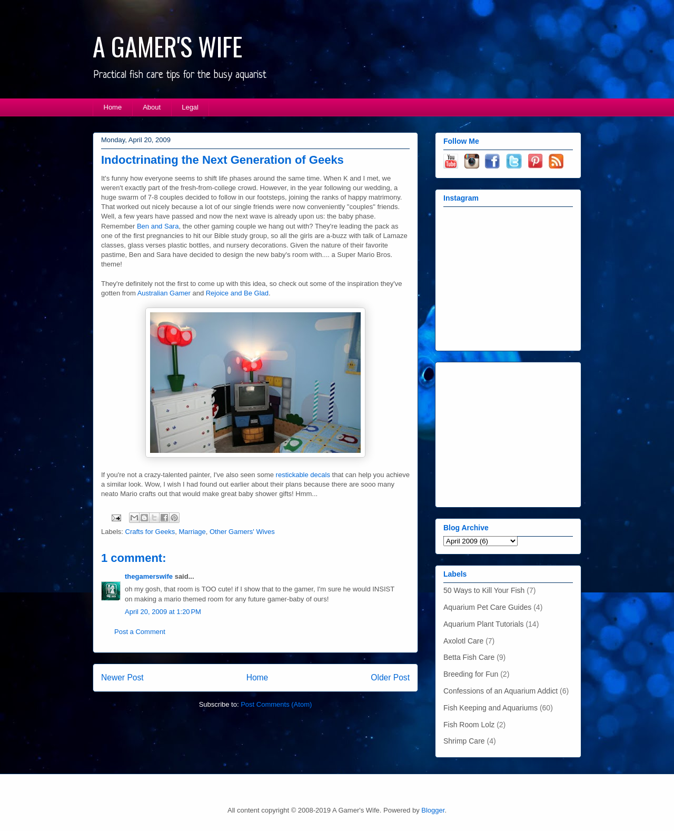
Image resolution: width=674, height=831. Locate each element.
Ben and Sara (158, 226)
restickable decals (303, 475)
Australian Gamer (164, 293)
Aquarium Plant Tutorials (483, 624)
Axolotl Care (463, 641)
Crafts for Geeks (150, 532)
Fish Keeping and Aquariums (490, 708)
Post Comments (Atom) (276, 704)
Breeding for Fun (470, 674)
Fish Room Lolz (468, 724)
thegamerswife (149, 576)
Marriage (192, 532)
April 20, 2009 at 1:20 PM (163, 612)
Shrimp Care (464, 741)
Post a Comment (139, 632)
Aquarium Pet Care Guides (487, 607)
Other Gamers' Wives (242, 532)
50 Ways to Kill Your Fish (483, 590)
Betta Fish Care (468, 657)
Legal (190, 107)
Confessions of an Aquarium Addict (500, 691)
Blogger (432, 810)
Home (113, 107)
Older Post (390, 677)
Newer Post (122, 677)
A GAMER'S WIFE (167, 46)
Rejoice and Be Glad (237, 293)
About (152, 107)
